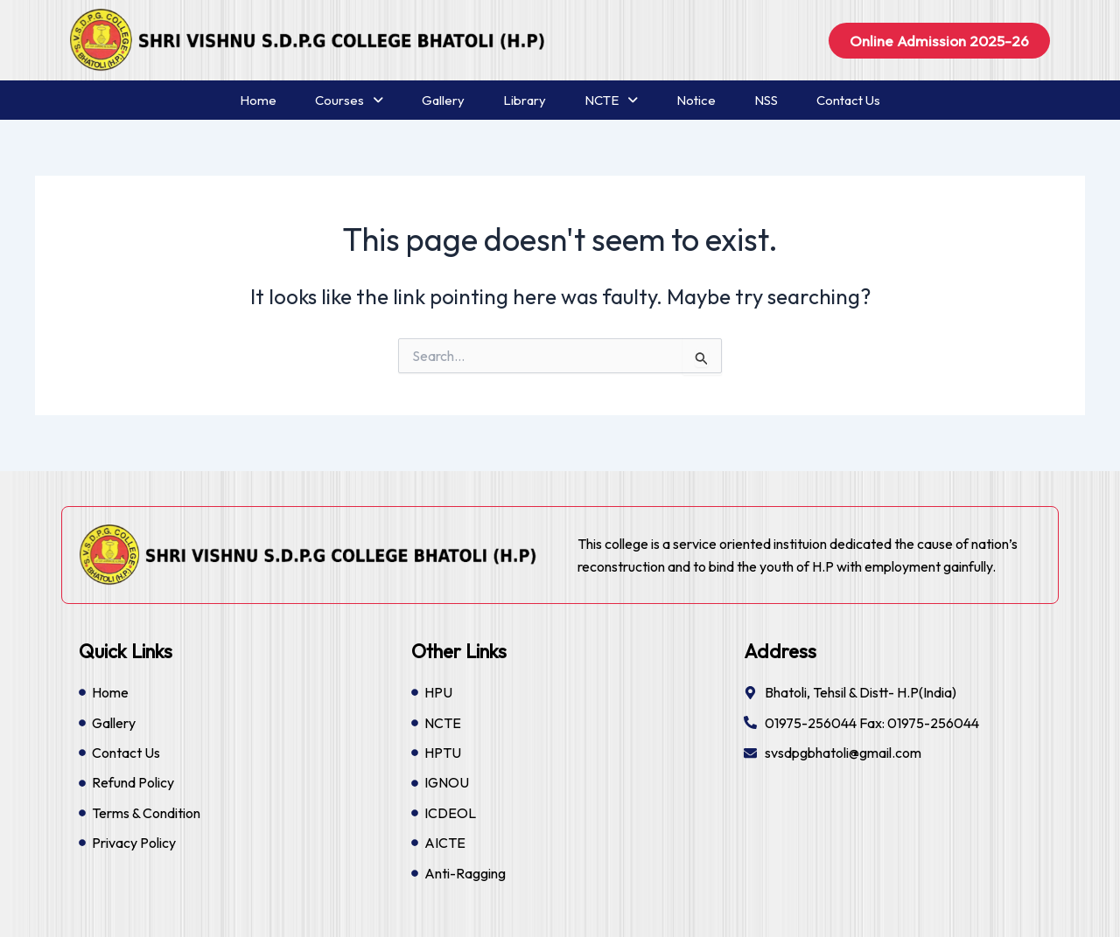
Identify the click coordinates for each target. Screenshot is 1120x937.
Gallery (443, 100)
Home (258, 100)
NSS (766, 100)
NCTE (611, 100)
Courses (349, 100)
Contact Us (848, 100)
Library (524, 100)
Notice (696, 100)
